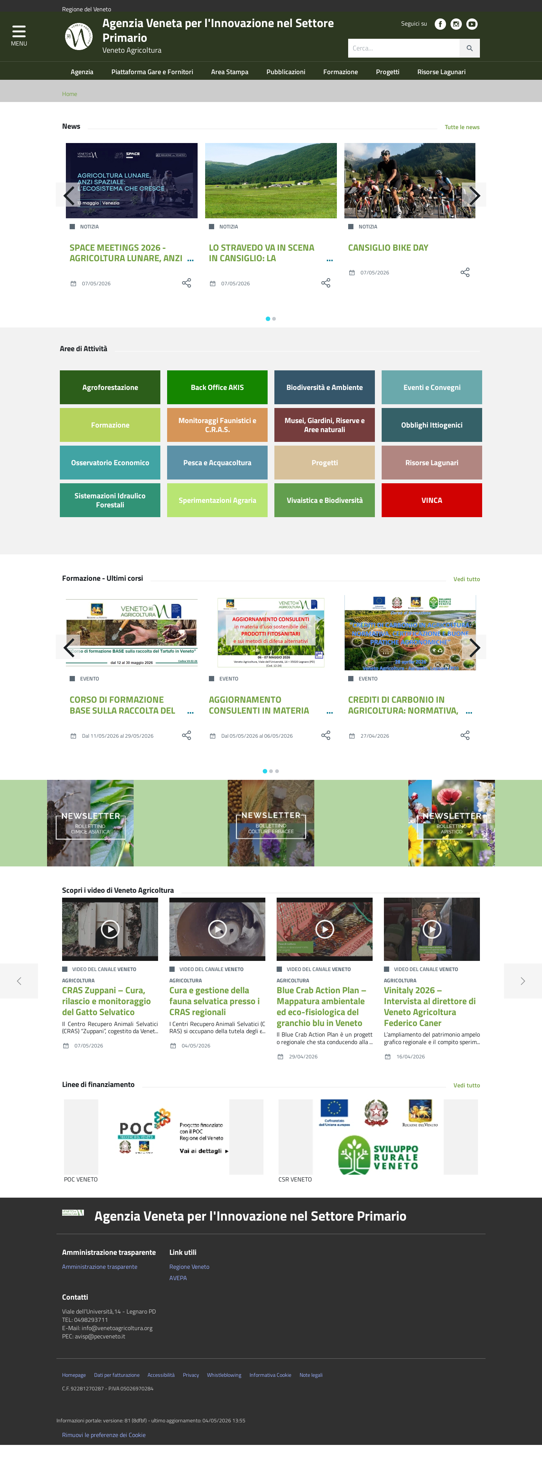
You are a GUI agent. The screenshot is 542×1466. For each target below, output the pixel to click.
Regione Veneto (189, 1287)
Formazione (341, 93)
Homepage (74, 1396)
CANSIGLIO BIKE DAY (388, 268)
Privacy (191, 1396)
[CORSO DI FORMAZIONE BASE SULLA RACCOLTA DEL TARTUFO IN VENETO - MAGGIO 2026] (132, 653)
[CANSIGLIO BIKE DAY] (410, 201)
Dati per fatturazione (117, 1396)
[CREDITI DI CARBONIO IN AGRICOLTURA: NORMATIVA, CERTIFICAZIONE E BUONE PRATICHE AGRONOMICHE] (410, 653)
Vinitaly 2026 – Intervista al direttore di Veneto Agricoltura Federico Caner (430, 1027)
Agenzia (83, 93)
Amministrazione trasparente (99, 1287)
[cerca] (470, 61)
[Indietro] (62, 219)
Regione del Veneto (86, 9)
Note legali (311, 1396)
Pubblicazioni (286, 93)
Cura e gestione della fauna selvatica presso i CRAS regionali (214, 1022)
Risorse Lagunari (441, 93)
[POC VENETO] (163, 1158)
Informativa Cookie (270, 1396)
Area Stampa (230, 93)
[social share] (186, 304)
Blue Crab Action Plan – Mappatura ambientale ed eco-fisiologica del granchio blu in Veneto (322, 1027)
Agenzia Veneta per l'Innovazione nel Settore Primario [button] (250, 1237)
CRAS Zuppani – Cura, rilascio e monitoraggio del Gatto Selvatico (106, 1022)
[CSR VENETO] (378, 1158)
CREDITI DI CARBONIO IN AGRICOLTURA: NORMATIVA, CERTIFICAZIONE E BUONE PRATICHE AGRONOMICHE (403, 737)
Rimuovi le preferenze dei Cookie (104, 1455)
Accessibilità (161, 1396)
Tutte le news (462, 147)
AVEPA (178, 1298)
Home (69, 114)
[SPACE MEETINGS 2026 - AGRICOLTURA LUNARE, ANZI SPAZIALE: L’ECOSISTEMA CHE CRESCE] (132, 201)
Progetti (388, 93)
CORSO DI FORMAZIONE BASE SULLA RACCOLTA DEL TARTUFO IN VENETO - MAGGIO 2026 (122, 737)
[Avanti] (480, 219)
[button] (19, 50)
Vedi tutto (467, 599)
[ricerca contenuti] (404, 61)
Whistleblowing (224, 1396)
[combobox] (414, 61)
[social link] (440, 37)
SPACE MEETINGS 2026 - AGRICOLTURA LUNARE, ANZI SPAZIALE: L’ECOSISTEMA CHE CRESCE (126, 285)
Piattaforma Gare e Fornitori (153, 93)
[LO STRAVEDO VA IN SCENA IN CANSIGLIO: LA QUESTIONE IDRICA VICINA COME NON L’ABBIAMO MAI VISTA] (271, 201)
